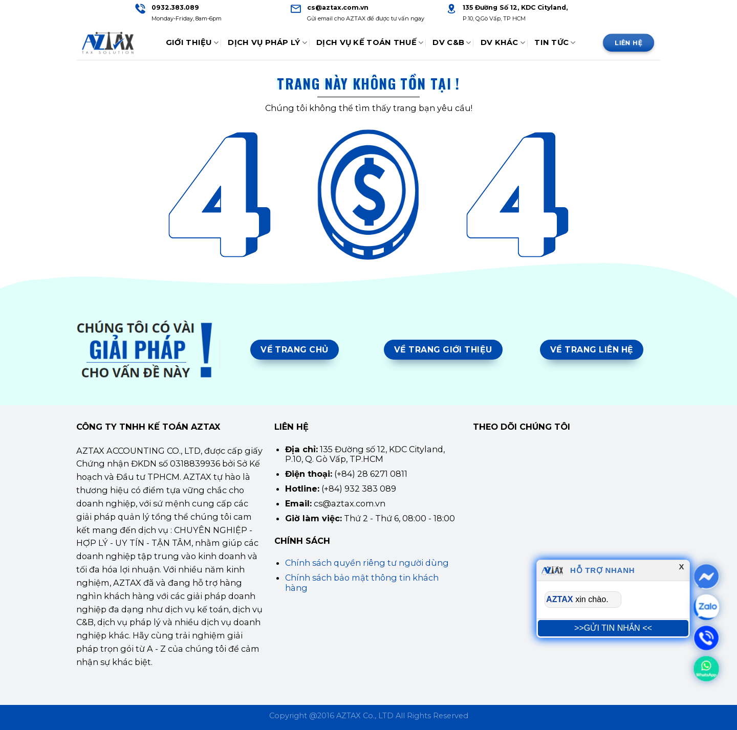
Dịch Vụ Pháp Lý (267, 43)
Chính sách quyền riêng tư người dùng (367, 563)
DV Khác (503, 43)
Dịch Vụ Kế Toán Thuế (369, 43)
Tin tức (555, 43)
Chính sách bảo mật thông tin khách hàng (362, 582)
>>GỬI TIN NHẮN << (613, 627)
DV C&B (451, 43)
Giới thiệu (192, 43)
